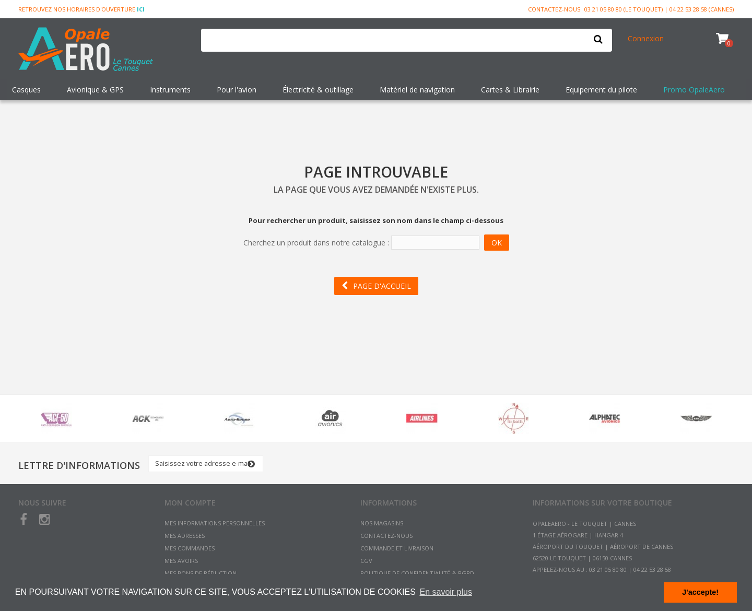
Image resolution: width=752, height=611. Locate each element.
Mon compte (190, 503)
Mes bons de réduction (200, 573)
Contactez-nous (554, 9)
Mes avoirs (181, 561)
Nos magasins (381, 523)
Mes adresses (184, 535)
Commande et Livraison (396, 548)
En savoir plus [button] (445, 592)
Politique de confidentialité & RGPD (417, 573)
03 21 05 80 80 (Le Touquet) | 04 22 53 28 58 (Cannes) (659, 9)
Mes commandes (189, 548)
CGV (366, 561)
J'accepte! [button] (700, 592)
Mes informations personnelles (214, 523)
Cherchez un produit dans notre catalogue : (316, 243)
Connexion (646, 38)
